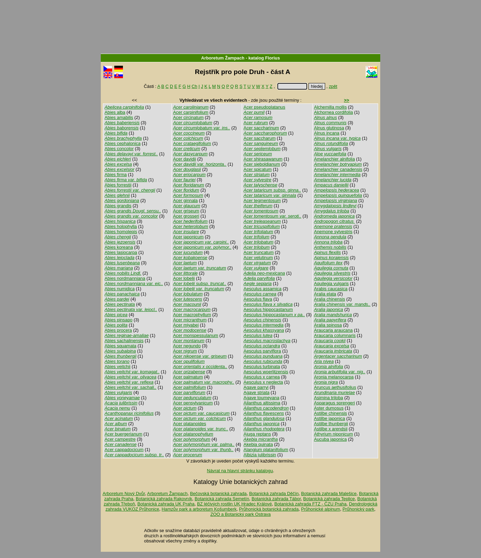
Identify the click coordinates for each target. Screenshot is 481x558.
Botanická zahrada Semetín (222, 498)
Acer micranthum (190, 319)
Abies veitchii (118, 366)
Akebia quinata (258, 444)
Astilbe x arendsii (331, 428)
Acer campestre (120, 439)
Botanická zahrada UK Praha (166, 503)
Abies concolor (119, 148)
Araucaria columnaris (335, 335)
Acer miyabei (186, 325)
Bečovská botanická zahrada (218, 493)
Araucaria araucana (333, 330)
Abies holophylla (121, 226)
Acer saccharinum (261, 127)
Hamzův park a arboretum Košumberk (199, 509)
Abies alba (115, 112)
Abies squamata (120, 345)
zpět (333, 86)
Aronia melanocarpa (334, 376)
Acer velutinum (258, 257)
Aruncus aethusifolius (335, 387)
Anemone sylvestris (333, 231)
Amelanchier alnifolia (334, 159)
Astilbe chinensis (330, 413)
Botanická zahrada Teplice (329, 498)
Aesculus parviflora (262, 351)
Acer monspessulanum (195, 335)
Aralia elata (325, 293)
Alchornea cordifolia (333, 112)
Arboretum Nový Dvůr (124, 493)
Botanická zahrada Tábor (276, 498)
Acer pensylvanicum (193, 402)
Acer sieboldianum (261, 164)
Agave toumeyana (261, 397)
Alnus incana (326, 133)
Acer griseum (186, 210)
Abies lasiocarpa (121, 252)
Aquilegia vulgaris (331, 283)
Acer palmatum (188, 376)
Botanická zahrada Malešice (328, 493)
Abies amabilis (119, 117)
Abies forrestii (118, 184)
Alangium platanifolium (265, 449)
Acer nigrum (185, 351)
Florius (272, 58)
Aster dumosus (329, 408)
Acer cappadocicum (124, 449)
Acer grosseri (186, 216)
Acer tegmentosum (261, 200)
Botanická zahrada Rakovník (164, 498)
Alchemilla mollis (330, 107)
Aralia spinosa (328, 325)
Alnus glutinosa (329, 127)
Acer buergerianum (123, 434)
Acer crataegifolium (192, 143)
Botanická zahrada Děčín (274, 493)
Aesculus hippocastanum (268, 309)
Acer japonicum (188, 236)
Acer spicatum (257, 169)
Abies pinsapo (118, 319)
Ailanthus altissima (261, 402)
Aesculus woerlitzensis (265, 371)
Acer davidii (184, 159)
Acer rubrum (255, 122)
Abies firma (116, 174)
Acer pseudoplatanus (264, 107)
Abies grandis (118, 205)
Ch (194, 86)
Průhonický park (358, 509)
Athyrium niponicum (333, 434)
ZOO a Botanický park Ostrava (240, 514)
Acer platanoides (189, 423)
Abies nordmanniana (125, 278)
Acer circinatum (188, 117)
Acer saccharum (259, 138)
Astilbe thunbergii (331, 423)
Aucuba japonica (330, 439)
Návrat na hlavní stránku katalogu (240, 470)
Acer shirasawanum (262, 159)
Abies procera (118, 330)
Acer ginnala (185, 200)
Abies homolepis (121, 231)
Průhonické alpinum (320, 509)
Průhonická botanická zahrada (269, 509)
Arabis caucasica (331, 288)
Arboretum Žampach (222, 58)
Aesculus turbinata (261, 366)
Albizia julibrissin (259, 454)
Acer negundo (187, 345)
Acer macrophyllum (192, 314)
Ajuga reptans (257, 434)
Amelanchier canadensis (338, 169)
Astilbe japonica (329, 418)
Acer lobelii (184, 278)
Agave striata (256, 392)
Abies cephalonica (123, 143)
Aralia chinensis (329, 299)
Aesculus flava (257, 299)
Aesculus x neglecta (263, 382)
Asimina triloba (328, 397)
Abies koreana (119, 247)
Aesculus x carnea (261, 376)
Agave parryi (255, 387)
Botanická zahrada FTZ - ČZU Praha (310, 503)
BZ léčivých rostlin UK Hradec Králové (234, 503)
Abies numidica (120, 288)
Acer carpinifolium (190, 112)
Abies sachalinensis (124, 340)
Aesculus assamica (262, 288)
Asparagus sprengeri (334, 402)
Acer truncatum (258, 252)
